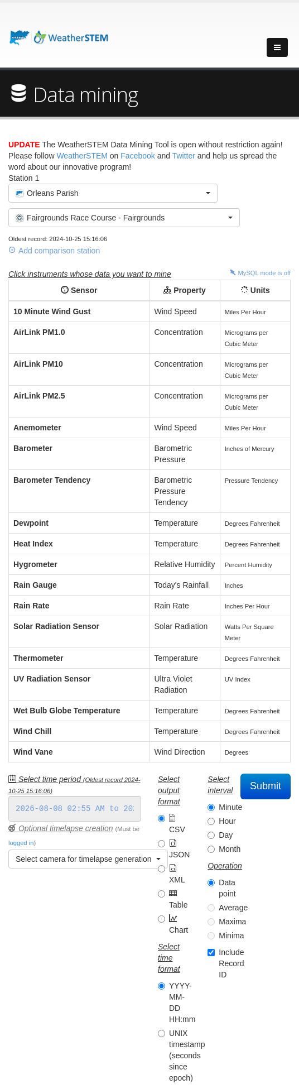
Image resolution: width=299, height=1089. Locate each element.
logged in (20, 842)
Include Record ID (231, 963)
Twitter (183, 155)
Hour (227, 821)
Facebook (137, 155)
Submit (265, 785)
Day (226, 835)
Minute (230, 807)
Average (233, 907)
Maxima (232, 921)
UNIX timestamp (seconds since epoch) (187, 1055)
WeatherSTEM (82, 155)
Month (229, 849)
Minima (231, 935)
